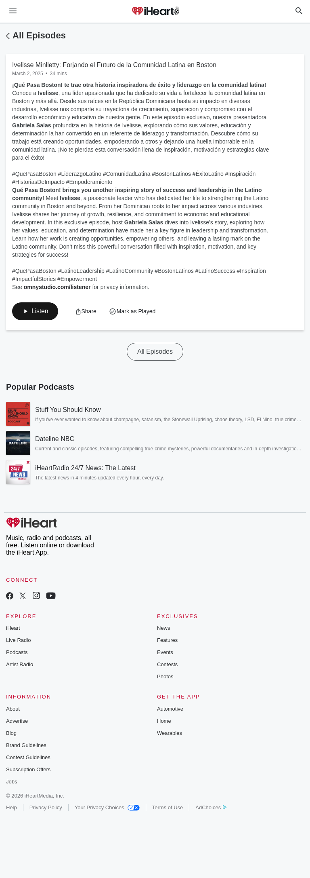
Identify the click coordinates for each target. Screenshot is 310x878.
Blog (11, 733)
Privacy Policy (45, 807)
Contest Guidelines (28, 757)
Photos (165, 676)
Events (165, 652)
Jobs (11, 782)
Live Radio (18, 640)
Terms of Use (167, 807)
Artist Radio (19, 664)
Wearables (169, 733)
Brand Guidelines (26, 745)
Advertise (17, 721)
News (163, 628)
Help (11, 807)
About (13, 709)
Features (167, 640)
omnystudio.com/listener (57, 287)
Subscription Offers (28, 769)
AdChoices (210, 807)
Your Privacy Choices (107, 807)
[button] (35, 311)
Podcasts (16, 652)
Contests (167, 664)
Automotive (170, 709)
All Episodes (39, 35)
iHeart (13, 628)
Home (164, 721)
